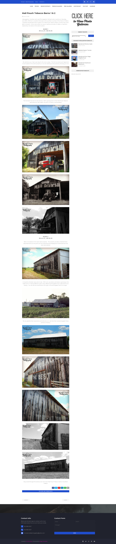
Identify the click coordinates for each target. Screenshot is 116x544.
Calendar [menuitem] (92, 6)
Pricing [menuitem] (37, 6)
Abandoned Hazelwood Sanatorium (84, 63)
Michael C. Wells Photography (27, 1)
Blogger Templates (43, 541)
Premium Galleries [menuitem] (57, 6)
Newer (26, 500)
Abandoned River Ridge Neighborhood (84, 57)
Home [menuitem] (31, 6)
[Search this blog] (78, 36)
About (36, 1)
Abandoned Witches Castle (85, 44)
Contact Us (42, 1)
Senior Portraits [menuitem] (45, 6)
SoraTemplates (29, 541)
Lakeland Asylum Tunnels (84, 50)
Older (65, 500)
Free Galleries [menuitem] (68, 6)
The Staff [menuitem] (85, 6)
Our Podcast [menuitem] (77, 6)
